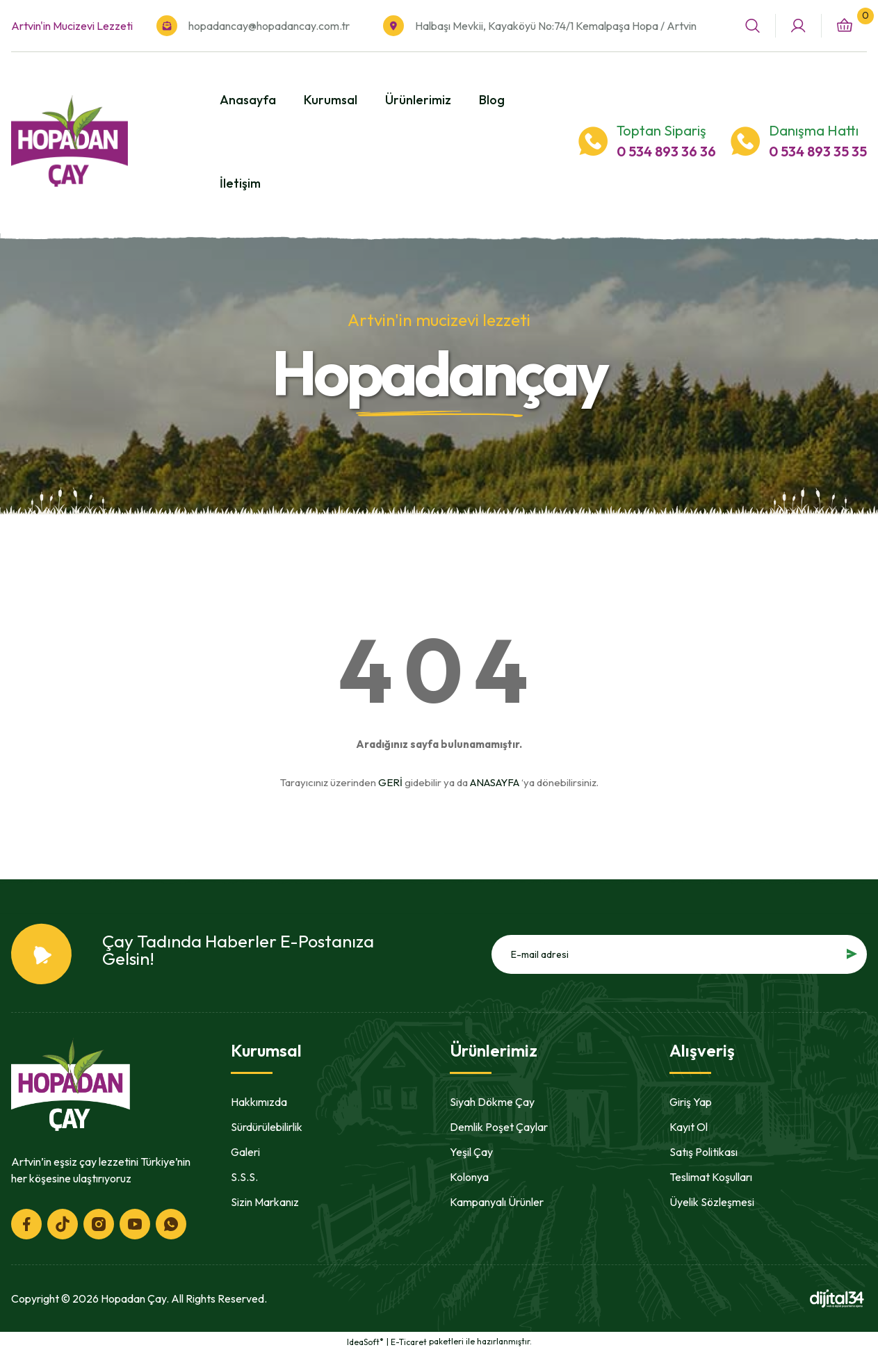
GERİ (390, 782)
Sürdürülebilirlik (266, 1127)
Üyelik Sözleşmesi (711, 1202)
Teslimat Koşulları (710, 1177)
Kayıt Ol (688, 1127)
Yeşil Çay (471, 1152)
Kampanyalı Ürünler (497, 1202)
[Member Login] (798, 26)
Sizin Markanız (265, 1202)
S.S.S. (244, 1177)
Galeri (245, 1152)
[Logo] (69, 141)
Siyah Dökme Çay (492, 1102)
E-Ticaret (409, 1342)
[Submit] (851, 954)
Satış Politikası (703, 1152)
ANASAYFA (494, 782)
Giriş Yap (690, 1102)
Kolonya (469, 1177)
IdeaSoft (365, 1341)
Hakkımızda (259, 1102)
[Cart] (844, 26)
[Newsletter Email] (679, 954)
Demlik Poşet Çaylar (499, 1127)
